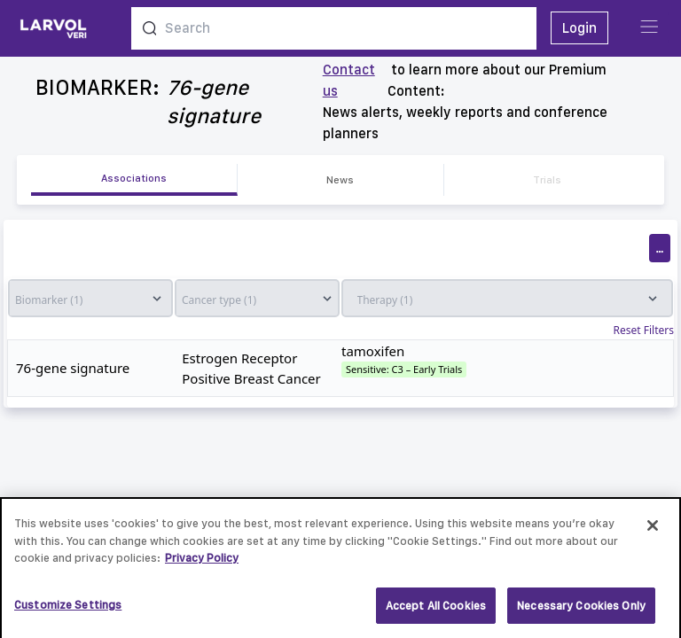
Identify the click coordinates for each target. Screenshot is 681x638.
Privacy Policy (202, 563)
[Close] (652, 530)
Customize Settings (67, 610)
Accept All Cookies (436, 611)
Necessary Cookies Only (581, 611)
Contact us (349, 80)
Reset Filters (644, 330)
